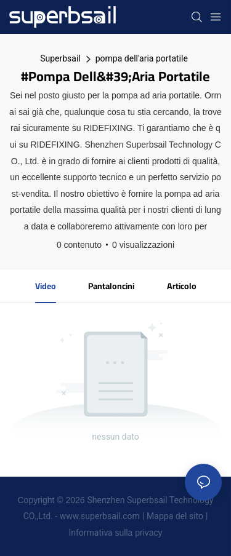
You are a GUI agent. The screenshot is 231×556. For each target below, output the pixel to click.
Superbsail (60, 58)
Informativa (90, 533)
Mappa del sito (175, 516)
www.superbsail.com (100, 516)
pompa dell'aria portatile (141, 58)
